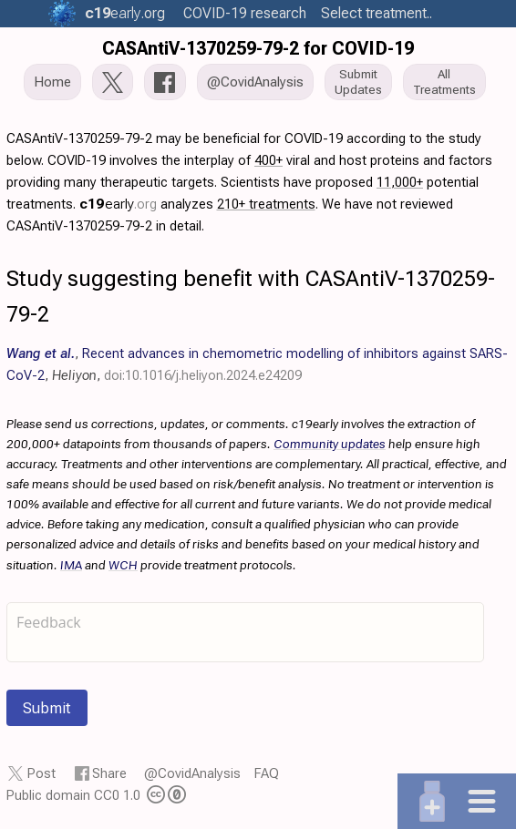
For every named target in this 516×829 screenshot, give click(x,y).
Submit (47, 708)
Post (41, 773)
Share (109, 773)
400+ (268, 160)
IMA (71, 565)
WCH (123, 565)
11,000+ (400, 182)
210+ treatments (266, 204)
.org (125, 13)
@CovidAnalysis (192, 773)
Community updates (329, 443)
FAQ (266, 773)
